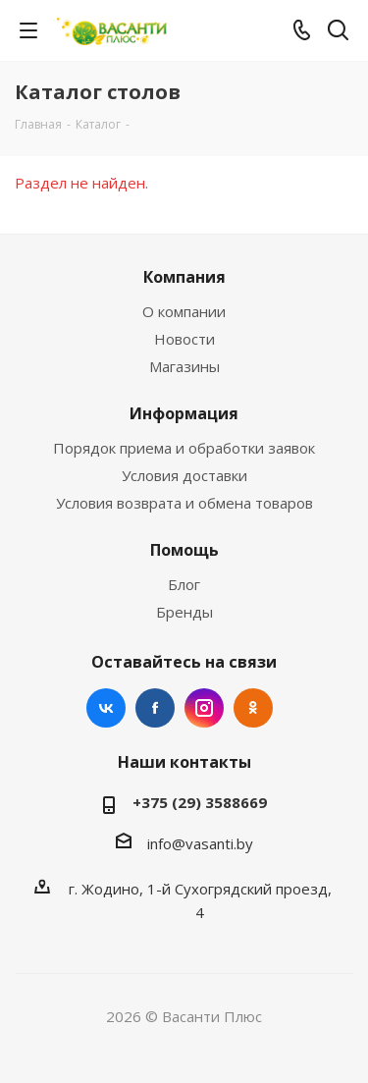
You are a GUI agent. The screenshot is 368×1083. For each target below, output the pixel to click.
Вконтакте (106, 708)
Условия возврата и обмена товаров (184, 503)
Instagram (204, 708)
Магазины (184, 366)
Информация (184, 413)
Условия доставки (184, 475)
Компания (184, 277)
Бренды (184, 612)
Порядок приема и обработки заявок (184, 448)
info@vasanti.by (200, 843)
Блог (184, 584)
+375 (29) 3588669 (199, 802)
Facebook (155, 708)
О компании (184, 311)
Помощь (184, 550)
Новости (184, 339)
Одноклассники (253, 708)
